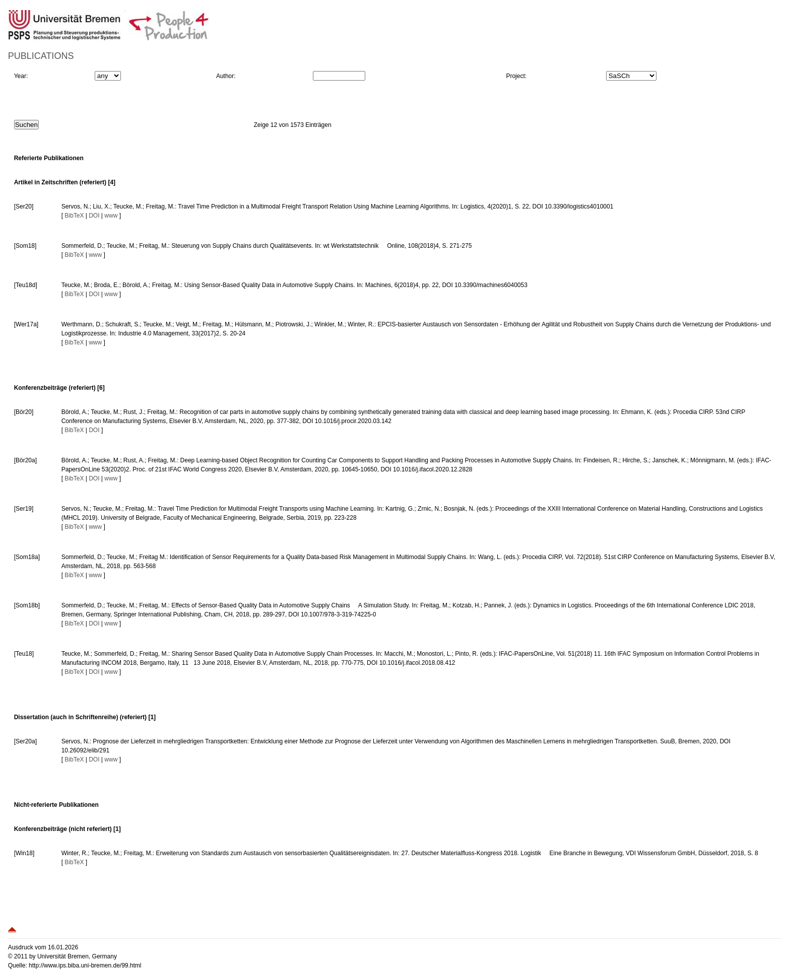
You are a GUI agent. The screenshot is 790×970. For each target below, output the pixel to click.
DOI (94, 215)
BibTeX (74, 215)
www (110, 215)
